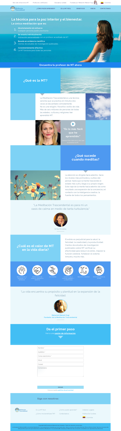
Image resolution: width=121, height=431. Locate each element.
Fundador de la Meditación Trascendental (60, 317)
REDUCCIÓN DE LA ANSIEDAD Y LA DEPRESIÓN (22, 278)
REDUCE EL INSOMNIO (84, 277)
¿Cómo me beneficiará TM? (45, 414)
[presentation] (51, 381)
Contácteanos (64, 414)
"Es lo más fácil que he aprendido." (73, 133)
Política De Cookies (89, 414)
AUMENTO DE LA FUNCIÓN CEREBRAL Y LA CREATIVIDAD (68, 278)
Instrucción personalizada (28, 37)
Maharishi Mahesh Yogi (86, 2)
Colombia (107, 2)
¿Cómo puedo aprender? (68, 410)
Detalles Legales (88, 410)
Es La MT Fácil (41, 410)
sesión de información (65, 333)
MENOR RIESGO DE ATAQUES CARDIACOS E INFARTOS (37, 278)
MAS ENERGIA (52, 277)
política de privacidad (65, 390)
